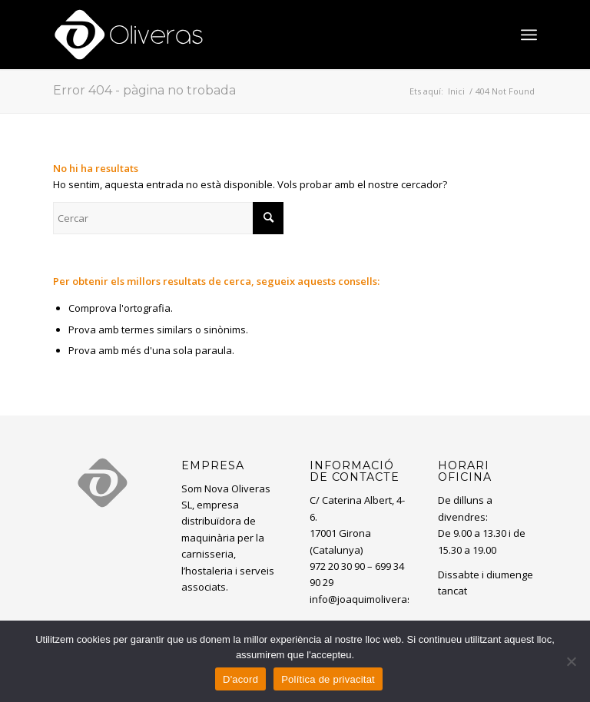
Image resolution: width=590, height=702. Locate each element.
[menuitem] (529, 34)
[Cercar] (168, 218)
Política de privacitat (328, 679)
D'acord (240, 679)
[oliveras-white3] (128, 34)
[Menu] (529, 34)
